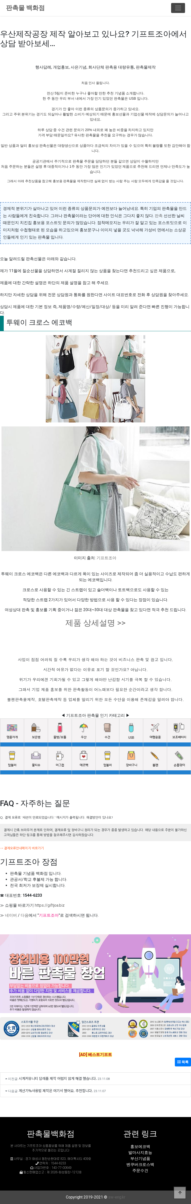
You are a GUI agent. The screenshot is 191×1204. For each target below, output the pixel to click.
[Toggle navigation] (178, 8)
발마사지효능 (140, 1152)
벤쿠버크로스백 (140, 1164)
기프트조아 (106, 558)
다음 (25, 915)
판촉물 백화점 (25, 7)
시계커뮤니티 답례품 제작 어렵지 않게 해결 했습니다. (58, 1078)
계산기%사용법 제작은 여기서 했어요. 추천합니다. (56, 1090)
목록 (183, 1062)
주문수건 (140, 1170)
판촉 (159, 215)
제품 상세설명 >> (95, 623)
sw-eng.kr (116, 1197)
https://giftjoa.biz (50, 905)
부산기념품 (140, 1158)
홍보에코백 (140, 1146)
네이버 (11, 915)
